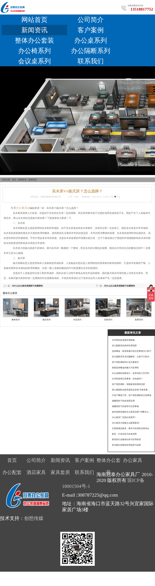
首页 (14, 179)
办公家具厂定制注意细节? (124, 417)
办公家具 (132, 460)
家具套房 (60, 472)
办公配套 (12, 472)
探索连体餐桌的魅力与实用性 (125, 367)
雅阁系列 (16, 319)
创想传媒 (33, 518)
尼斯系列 (108, 319)
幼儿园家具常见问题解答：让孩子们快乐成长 (132, 356)
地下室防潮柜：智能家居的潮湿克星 (128, 384)
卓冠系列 (77, 319)
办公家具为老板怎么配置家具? (126, 423)
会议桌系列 (34, 61)
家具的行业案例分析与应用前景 (126, 439)
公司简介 (91, 19)
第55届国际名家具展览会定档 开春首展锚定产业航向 (132, 390)
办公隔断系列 (90, 50)
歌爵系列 (139, 319)
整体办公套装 (34, 40)
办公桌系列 (90, 40)
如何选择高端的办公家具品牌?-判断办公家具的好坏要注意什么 (132, 412)
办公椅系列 (34, 50)
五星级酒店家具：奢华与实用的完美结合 (130, 428)
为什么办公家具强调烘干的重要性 (119, 286)
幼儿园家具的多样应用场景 (124, 345)
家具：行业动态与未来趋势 (124, 434)
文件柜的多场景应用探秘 (123, 340)
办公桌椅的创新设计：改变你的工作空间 (130, 373)
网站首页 (34, 19)
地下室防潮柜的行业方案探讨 (125, 362)
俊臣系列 (46, 319)
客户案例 (91, 30)
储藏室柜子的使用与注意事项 (125, 406)
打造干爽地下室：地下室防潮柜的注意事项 (131, 395)
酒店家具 (36, 472)
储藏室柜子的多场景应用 (123, 401)
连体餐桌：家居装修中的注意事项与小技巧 (131, 351)
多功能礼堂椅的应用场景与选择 (126, 445)
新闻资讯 (34, 30)
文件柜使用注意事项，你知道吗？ (127, 378)
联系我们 (91, 61)
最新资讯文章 (132, 332)
